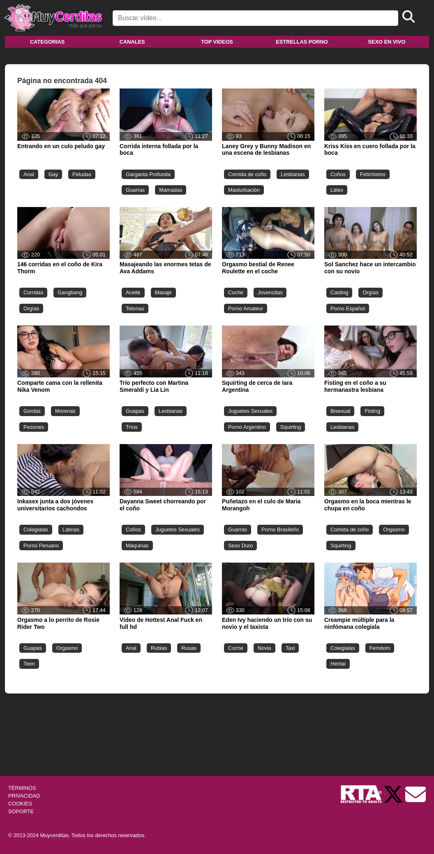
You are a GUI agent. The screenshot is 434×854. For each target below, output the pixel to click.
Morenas (65, 411)
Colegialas (35, 529)
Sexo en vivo (386, 42)
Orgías (31, 308)
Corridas (33, 292)
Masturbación (244, 190)
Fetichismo (373, 174)
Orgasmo (394, 529)
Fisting (372, 411)
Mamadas (170, 190)
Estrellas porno (302, 42)
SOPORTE (21, 811)
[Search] (255, 18)
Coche (235, 292)
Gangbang (70, 292)
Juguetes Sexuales (250, 411)
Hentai (338, 664)
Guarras (135, 190)
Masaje (163, 292)
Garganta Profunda (148, 174)
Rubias (159, 648)
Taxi (290, 648)
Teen (29, 664)
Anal (28, 174)
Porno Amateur (245, 308)
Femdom (379, 648)
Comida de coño (247, 174)
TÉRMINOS (22, 788)
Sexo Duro (240, 545)
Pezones (33, 427)
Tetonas (135, 308)
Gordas (32, 411)
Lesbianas (293, 174)
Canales (132, 42)
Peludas (81, 174)
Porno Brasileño (280, 529)
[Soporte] (415, 794)
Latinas (70, 529)
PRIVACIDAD (24, 796)
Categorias (47, 42)
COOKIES (20, 803)
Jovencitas (270, 292)
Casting (339, 292)
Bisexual (340, 411)
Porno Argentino (247, 427)
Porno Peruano (41, 545)
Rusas (188, 648)
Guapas (135, 411)
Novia (264, 648)
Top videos (217, 42)
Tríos (132, 427)
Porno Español (347, 308)
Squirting (290, 427)
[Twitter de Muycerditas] (394, 794)
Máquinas (137, 545)
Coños (338, 174)
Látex (336, 190)
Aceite (133, 292)
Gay (53, 174)
